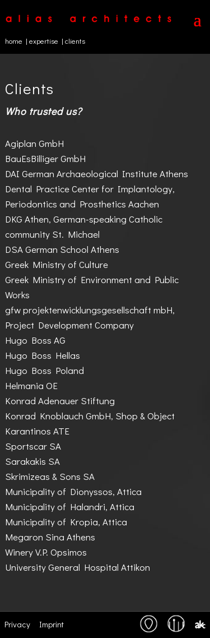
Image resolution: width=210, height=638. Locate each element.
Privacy (17, 624)
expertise (43, 40)
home (13, 40)
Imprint (51, 624)
